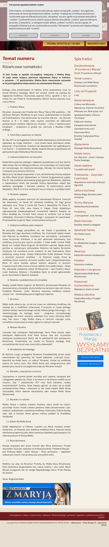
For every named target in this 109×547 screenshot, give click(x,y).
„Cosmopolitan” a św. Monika (88, 215)
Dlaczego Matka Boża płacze (88, 148)
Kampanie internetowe (85, 125)
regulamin (81, 515)
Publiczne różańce (83, 121)
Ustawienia (54, 35)
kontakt (101, 517)
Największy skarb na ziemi (86, 289)
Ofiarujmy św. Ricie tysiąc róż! (88, 111)
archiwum (71, 515)
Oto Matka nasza (82, 233)
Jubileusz (46, 515)
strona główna (15, 515)
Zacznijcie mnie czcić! (84, 128)
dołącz (26, 515)
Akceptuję (85, 35)
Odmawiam (23, 35)
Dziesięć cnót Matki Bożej (86, 82)
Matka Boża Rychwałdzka (86, 206)
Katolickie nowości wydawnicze (89, 255)
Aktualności (76, 523)
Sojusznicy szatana (83, 264)
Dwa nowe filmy (82, 132)
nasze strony (35, 515)
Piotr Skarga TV (89, 523)
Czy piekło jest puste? (84, 169)
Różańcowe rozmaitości (85, 85)
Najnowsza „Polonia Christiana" (89, 107)
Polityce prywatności (84, 13)
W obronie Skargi (58, 515)
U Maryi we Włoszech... (85, 104)
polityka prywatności (95, 515)
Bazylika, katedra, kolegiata (87, 224)
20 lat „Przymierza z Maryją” (88, 73)
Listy (76, 95)
